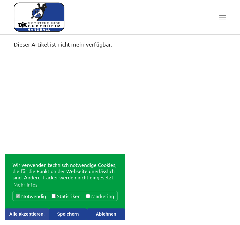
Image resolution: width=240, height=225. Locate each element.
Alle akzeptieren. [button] (27, 214)
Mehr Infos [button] (25, 184)
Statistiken (66, 196)
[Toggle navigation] (222, 17)
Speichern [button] (68, 214)
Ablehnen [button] (106, 214)
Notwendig (31, 196)
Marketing (100, 196)
